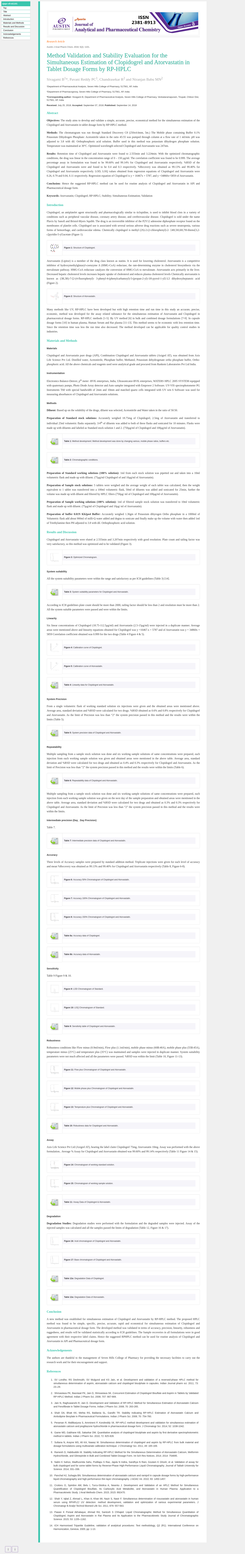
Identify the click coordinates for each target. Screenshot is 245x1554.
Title (5, 12)
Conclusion (8, 30)
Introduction (8, 19)
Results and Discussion (13, 26)
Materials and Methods (13, 23)
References (8, 38)
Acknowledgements (12, 34)
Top (4, 8)
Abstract (7, 15)
